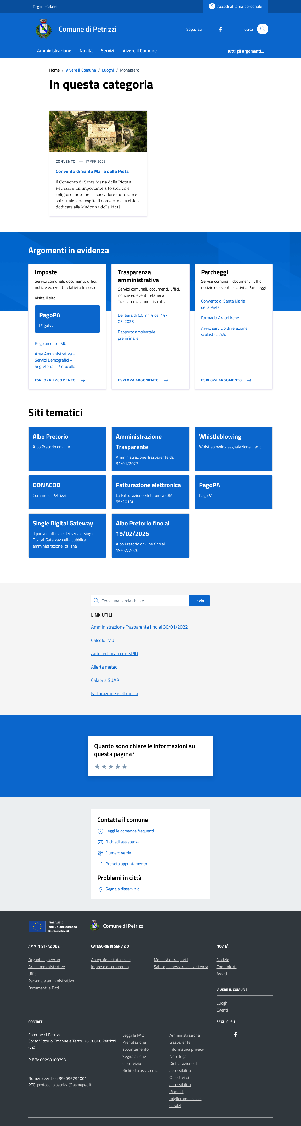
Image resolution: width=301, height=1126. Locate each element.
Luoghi (223, 1003)
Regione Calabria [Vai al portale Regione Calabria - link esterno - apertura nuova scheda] (46, 6)
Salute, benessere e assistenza (181, 967)
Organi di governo (44, 959)
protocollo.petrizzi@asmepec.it (64, 1085)
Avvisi (222, 974)
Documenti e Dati (43, 988)
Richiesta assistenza (140, 1070)
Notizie (223, 959)
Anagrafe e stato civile (111, 959)
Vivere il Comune (140, 50)
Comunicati (227, 967)
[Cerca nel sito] (262, 29)
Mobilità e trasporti (171, 959)
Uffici (32, 974)
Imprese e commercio (110, 967)
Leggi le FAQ (133, 1035)
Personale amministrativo (51, 981)
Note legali (179, 1056)
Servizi (107, 50)
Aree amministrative (46, 967)
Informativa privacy (186, 1049)
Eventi (222, 1010)
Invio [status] (199, 600)
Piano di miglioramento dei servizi (185, 1098)
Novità (86, 50)
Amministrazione (54, 50)
